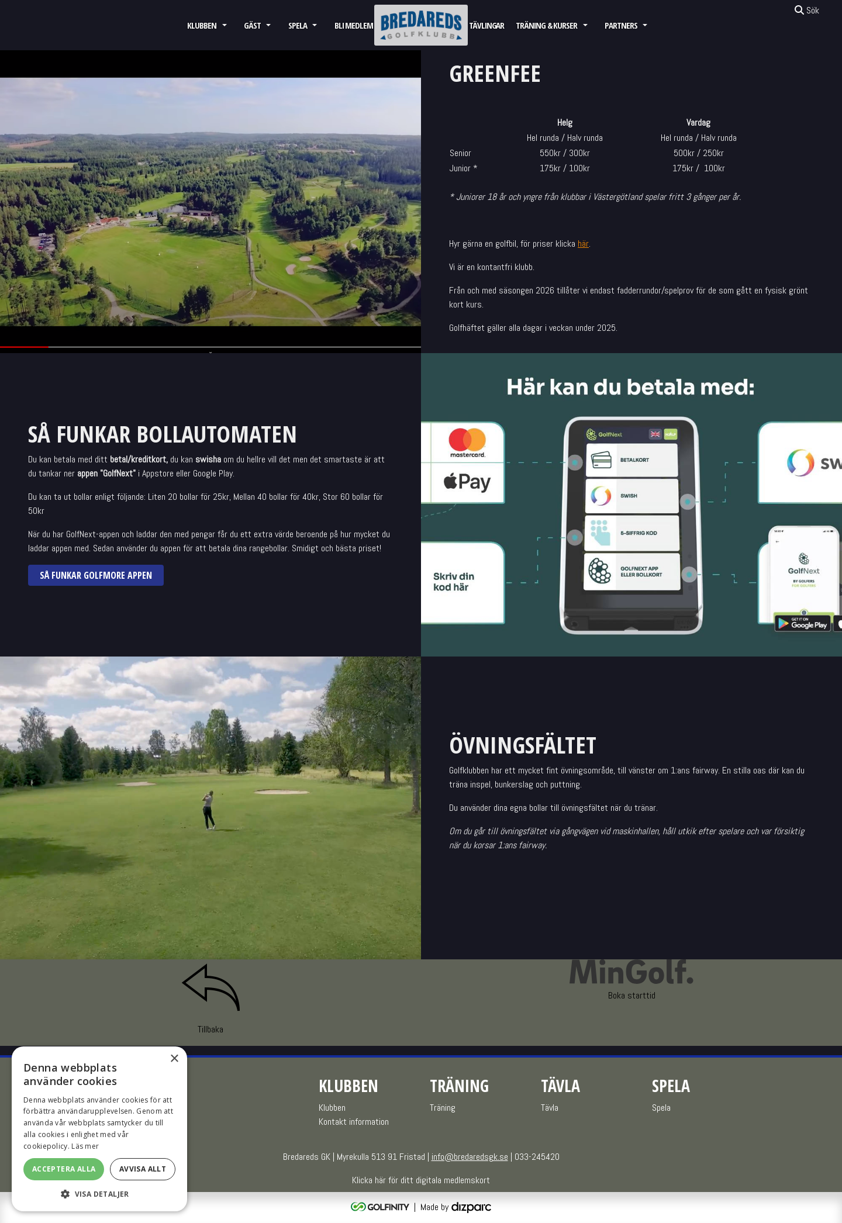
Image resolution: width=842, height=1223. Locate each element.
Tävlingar (486, 25)
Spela (297, 25)
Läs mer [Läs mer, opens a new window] (85, 1146)
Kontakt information (354, 1121)
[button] (99, 1194)
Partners (621, 25)
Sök (807, 10)
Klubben (201, 25)
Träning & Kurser (546, 25)
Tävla (549, 1107)
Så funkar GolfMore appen (96, 575)
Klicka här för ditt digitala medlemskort (421, 1180)
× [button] (174, 1059)
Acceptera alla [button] (64, 1169)
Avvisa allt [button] (142, 1169)
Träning (442, 1107)
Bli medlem (353, 25)
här (583, 243)
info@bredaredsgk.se (470, 1157)
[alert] (99, 1128)
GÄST (252, 25)
